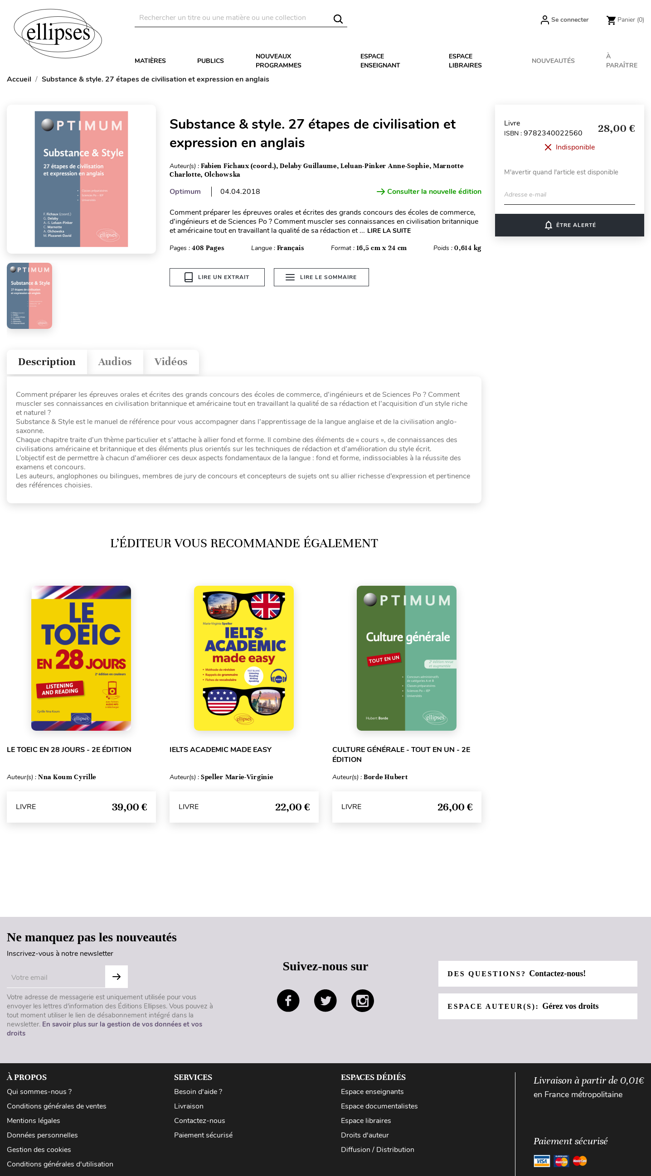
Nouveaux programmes (278, 61)
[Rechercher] (241, 18)
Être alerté (569, 225)
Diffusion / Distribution (377, 1150)
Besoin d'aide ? (198, 1092)
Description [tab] (47, 361)
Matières (150, 61)
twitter (325, 1000)
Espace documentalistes (379, 1106)
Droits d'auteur (365, 1135)
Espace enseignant (380, 61)
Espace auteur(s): (522, 1006)
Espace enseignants (372, 1092)
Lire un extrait (217, 277)
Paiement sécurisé (203, 1135)
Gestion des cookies (39, 1150)
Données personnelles (42, 1135)
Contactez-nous (199, 1121)
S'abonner (116, 976)
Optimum (185, 192)
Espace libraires (465, 61)
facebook (288, 1000)
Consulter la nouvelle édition (429, 192)
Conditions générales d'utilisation (60, 1164)
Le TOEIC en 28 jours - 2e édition (69, 750)
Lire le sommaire (321, 277)
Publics (210, 61)
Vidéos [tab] (171, 361)
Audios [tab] (115, 361)
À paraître (621, 61)
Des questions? (516, 973)
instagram (362, 1000)
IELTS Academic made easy (221, 750)
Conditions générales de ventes (57, 1106)
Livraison (189, 1106)
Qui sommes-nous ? (39, 1092)
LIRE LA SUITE (389, 231)
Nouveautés (553, 61)
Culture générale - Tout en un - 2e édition (401, 755)
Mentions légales (33, 1121)
